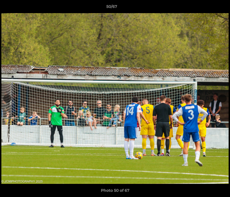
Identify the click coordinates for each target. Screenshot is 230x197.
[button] (207, 7)
